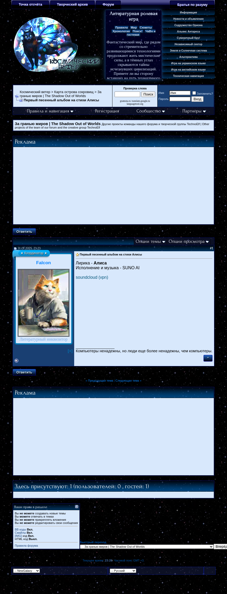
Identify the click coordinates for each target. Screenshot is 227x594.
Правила (121, 27)
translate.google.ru (141, 101)
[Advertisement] (113, 186)
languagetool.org (135, 104)
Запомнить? (202, 93)
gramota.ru (125, 101)
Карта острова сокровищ (73, 92)
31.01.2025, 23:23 (29, 248)
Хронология (121, 31)
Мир (134, 27)
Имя (161, 92)
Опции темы (148, 241)
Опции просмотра (187, 241)
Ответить (24, 232)
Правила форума (26, 545)
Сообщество (150, 110)
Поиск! (138, 31)
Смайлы (20, 532)
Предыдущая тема (100, 380)
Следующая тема (127, 380)
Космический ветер (35, 92)
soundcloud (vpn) (92, 277)
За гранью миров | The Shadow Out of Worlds (61, 94)
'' (208, 358)
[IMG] (18, 535)
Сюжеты (146, 27)
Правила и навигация (50, 110)
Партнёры (194, 110)
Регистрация (107, 110)
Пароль (163, 98)
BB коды (20, 529)
